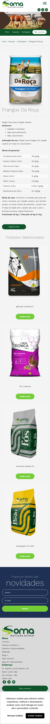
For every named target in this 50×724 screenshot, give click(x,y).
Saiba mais (25, 317)
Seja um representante (12, 662)
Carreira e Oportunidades (13, 648)
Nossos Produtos (10, 645)
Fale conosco (39, 32)
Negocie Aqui (14, 227)
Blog (5, 655)
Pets (7, 32)
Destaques (22, 42)
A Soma (5, 642)
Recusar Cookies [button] (15, 716)
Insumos (15, 32)
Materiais (6, 652)
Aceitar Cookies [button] (35, 716)
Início (4, 42)
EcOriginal (26, 32)
